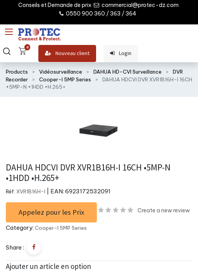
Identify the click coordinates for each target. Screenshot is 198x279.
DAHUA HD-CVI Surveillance (127, 72)
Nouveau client (67, 53)
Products (17, 72)
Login (120, 53)
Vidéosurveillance (60, 72)
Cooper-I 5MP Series (65, 79)
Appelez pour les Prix (51, 212)
